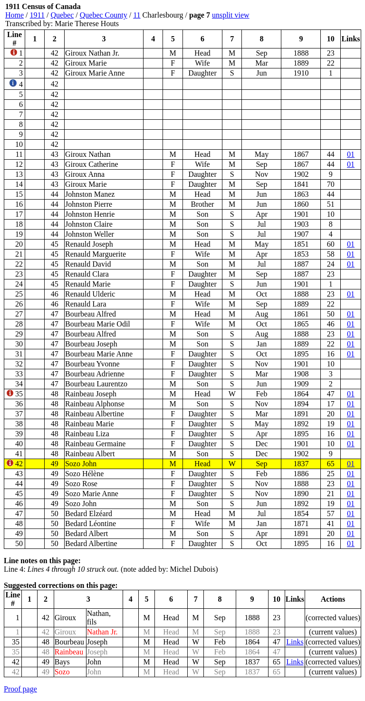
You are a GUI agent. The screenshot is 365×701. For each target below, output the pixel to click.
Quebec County (103, 15)
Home (14, 15)
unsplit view (231, 15)
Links (294, 642)
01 (351, 154)
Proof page (20, 689)
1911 (37, 15)
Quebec (62, 15)
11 (136, 15)
